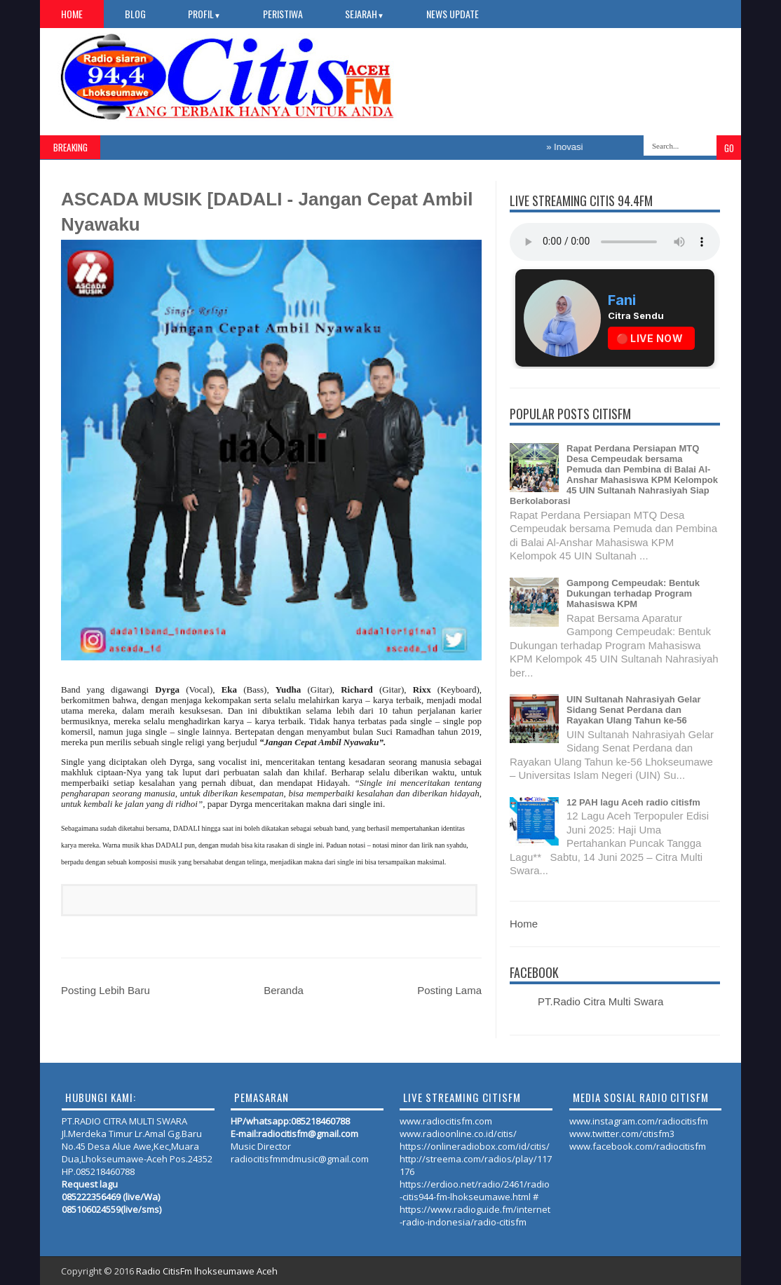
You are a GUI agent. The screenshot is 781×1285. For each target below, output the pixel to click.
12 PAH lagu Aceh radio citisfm (633, 802)
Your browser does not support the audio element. (615, 242)
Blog (135, 13)
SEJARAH (364, 13)
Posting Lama (449, 990)
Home (72, 13)
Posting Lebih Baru (105, 990)
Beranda (284, 990)
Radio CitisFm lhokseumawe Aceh (207, 1271)
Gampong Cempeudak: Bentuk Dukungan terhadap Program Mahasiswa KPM (633, 593)
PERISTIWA (283, 13)
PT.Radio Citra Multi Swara (600, 1001)
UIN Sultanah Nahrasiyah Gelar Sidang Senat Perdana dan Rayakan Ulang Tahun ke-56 (633, 710)
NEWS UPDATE (452, 13)
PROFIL (204, 13)
